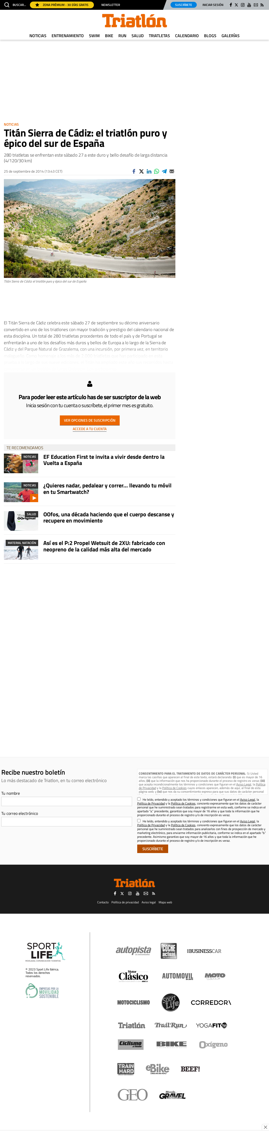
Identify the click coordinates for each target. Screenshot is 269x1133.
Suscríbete (183, 4)
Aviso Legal (243, 784)
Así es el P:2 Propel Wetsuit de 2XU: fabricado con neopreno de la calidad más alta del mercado (104, 546)
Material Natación (22, 542)
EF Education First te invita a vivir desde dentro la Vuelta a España (104, 459)
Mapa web (165, 902)
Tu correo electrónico (19, 813)
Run (122, 36)
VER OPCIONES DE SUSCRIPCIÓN (90, 420)
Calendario (187, 36)
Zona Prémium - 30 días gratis (61, 4)
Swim (94, 36)
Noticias (37, 36)
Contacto (103, 902)
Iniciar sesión (212, 4)
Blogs (210, 36)
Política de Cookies (174, 787)
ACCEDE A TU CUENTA (90, 428)
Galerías (231, 36)
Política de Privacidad (151, 803)
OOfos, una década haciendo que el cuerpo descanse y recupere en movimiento (108, 517)
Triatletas (159, 36)
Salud (138, 36)
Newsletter (110, 5)
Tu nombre (10, 793)
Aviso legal (149, 902)
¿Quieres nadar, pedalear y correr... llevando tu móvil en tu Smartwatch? (107, 488)
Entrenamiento (68, 36)
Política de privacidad (125, 902)
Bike (109, 36)
